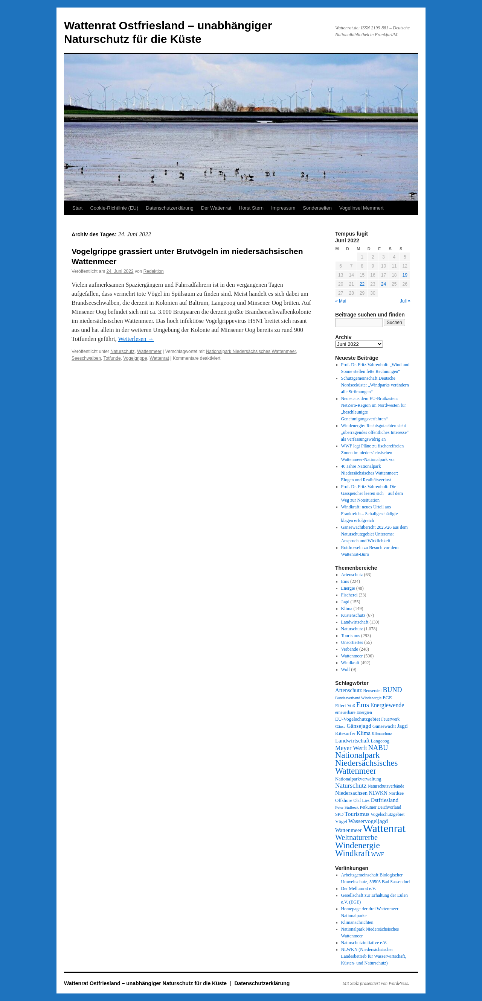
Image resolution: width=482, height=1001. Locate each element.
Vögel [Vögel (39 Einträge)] (341, 821)
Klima (346, 608)
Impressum (283, 208)
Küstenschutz (353, 615)
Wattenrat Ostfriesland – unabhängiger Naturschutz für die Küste (146, 983)
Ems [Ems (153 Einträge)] (362, 705)
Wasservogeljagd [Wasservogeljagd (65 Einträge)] (368, 821)
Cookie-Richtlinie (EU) (114, 208)
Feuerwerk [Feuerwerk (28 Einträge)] (390, 719)
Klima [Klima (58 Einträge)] (364, 733)
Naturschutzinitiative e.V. (364, 942)
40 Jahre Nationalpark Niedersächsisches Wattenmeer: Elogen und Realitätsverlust (369, 473)
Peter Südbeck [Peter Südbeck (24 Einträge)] (347, 807)
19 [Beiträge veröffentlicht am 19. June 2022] (405, 275)
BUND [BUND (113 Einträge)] (392, 690)
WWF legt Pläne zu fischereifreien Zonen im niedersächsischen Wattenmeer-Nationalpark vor (372, 452)
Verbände (349, 649)
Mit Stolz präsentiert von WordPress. (376, 983)
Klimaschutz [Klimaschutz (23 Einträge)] (382, 734)
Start (77, 208)
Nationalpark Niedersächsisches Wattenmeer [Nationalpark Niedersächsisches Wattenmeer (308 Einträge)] (366, 763)
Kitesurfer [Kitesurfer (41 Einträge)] (345, 733)
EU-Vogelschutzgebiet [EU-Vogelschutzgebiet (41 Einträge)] (357, 719)
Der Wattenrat (216, 208)
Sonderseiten (317, 208)
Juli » (405, 301)
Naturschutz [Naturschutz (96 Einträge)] (350, 785)
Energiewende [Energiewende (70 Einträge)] (387, 705)
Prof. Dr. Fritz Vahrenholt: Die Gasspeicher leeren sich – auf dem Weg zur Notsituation (372, 493)
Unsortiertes (352, 642)
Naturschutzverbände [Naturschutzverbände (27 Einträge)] (386, 786)
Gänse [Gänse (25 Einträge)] (340, 726)
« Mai (340, 301)
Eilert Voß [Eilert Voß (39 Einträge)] (345, 705)
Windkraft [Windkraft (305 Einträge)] (352, 853)
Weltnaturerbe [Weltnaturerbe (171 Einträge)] (356, 837)
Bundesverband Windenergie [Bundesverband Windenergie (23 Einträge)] (358, 698)
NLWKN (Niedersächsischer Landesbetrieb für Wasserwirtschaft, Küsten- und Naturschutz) (373, 956)
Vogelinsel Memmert (361, 208)
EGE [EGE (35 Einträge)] (387, 697)
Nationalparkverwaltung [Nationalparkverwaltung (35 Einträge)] (358, 779)
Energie (348, 588)
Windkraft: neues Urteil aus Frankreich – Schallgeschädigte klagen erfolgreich (369, 513)
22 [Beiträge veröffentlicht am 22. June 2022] (362, 284)
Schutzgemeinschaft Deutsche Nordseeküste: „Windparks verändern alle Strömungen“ (375, 385)
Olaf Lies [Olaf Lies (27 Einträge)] (361, 800)
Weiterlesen (136, 339)
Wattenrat (159, 358)
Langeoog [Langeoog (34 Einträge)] (380, 741)
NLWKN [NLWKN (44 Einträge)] (378, 793)
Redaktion (153, 271)
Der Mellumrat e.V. (358, 888)
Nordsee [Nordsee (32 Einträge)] (396, 793)
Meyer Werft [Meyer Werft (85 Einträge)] (351, 748)
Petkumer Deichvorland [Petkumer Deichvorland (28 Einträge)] (380, 807)
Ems (345, 581)
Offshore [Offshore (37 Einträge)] (343, 800)
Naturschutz (122, 351)
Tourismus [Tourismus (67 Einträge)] (357, 814)
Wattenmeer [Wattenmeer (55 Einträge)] (348, 830)
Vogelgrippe (135, 358)
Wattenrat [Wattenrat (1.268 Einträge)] (384, 828)
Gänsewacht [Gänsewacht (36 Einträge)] (384, 726)
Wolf (345, 669)
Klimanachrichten (357, 922)
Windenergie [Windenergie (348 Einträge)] (357, 845)
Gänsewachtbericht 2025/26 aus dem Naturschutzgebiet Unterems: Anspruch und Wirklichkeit (374, 534)
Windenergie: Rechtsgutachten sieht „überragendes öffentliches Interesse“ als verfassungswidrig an (375, 432)
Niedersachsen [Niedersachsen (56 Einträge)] (351, 793)
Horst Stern (251, 208)
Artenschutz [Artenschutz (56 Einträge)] (348, 690)
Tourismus (350, 635)
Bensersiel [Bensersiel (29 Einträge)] (372, 690)
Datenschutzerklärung (169, 208)
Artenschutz (352, 574)
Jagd (345, 601)
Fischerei (349, 595)
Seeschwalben (86, 358)
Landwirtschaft (355, 622)
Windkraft (350, 662)
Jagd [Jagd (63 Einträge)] (402, 726)
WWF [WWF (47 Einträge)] (377, 854)
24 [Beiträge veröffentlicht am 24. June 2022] (383, 284)
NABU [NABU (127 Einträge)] (378, 748)
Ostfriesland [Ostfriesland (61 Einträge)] (384, 800)
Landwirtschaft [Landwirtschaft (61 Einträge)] (352, 741)
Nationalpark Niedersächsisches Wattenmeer (251, 351)
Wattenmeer (149, 351)
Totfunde (112, 358)
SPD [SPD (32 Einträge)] (339, 814)
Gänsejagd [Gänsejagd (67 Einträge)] (358, 726)
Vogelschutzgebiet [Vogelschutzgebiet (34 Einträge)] (388, 814)
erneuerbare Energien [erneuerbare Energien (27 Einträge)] (353, 712)
